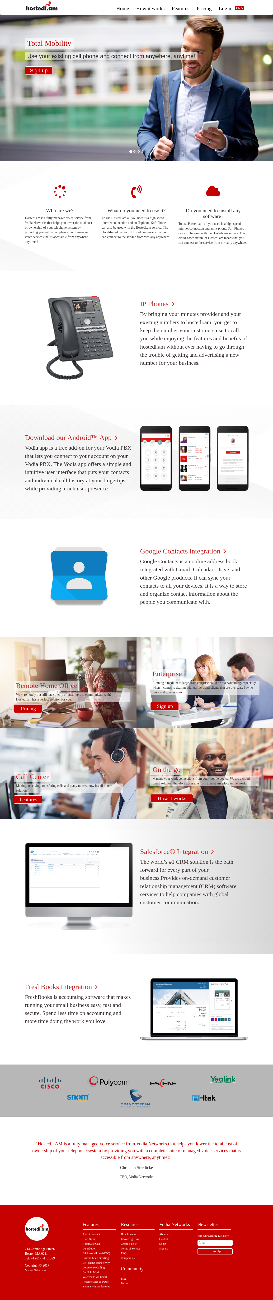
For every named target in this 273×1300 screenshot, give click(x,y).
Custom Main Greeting (96, 1258)
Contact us (165, 1239)
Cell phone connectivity (96, 1262)
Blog (123, 1278)
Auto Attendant (91, 1234)
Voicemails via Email (95, 1277)
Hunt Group (89, 1239)
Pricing (204, 7)
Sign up (39, 71)
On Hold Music (91, 1272)
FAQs (124, 1253)
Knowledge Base (130, 1239)
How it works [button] (150, 7)
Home (122, 7)
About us (164, 1234)
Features (180, 7)
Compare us (128, 1258)
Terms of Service (130, 1248)
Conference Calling (94, 1267)
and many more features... (97, 1286)
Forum (124, 1283)
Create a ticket (129, 1243)
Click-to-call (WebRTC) (96, 1253)
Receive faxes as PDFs (96, 1281)
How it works (172, 798)
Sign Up (215, 1251)
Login (225, 7)
